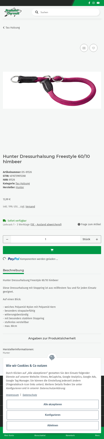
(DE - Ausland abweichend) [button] (46, 224)
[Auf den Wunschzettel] (93, 48)
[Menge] (45, 239)
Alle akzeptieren (52, 404)
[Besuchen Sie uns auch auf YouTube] (98, 3)
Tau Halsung (23, 183)
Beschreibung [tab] (13, 270)
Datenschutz (30, 395)
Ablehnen (52, 425)
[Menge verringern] (7, 239)
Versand (30, 206)
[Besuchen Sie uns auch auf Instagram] (93, 3)
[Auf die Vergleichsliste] (84, 48)
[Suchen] (66, 12)
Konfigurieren (52, 414)
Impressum (12, 395)
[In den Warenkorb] (6, 39)
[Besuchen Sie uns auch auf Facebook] (89, 3)
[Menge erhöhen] (97, 239)
